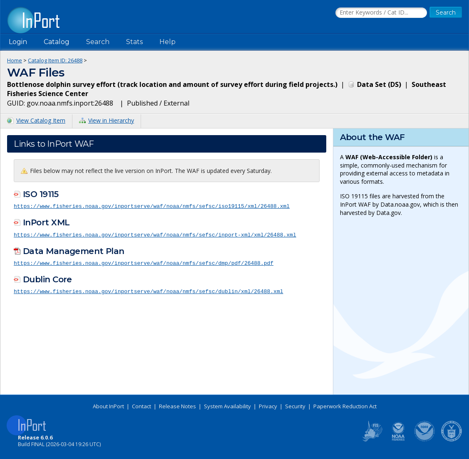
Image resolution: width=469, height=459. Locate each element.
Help (167, 42)
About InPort (108, 406)
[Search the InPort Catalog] (381, 12)
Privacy (268, 406)
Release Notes (177, 406)
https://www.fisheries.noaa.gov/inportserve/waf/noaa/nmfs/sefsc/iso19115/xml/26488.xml (152, 206)
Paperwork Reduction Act (345, 406)
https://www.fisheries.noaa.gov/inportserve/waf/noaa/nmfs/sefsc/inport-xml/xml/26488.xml (155, 234)
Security (295, 406)
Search (97, 42)
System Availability (227, 406)
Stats (134, 42)
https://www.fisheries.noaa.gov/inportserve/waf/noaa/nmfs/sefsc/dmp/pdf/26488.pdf (143, 262)
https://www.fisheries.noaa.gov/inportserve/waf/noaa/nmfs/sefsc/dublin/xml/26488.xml (148, 290)
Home (14, 60)
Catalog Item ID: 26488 (55, 60)
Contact (141, 406)
